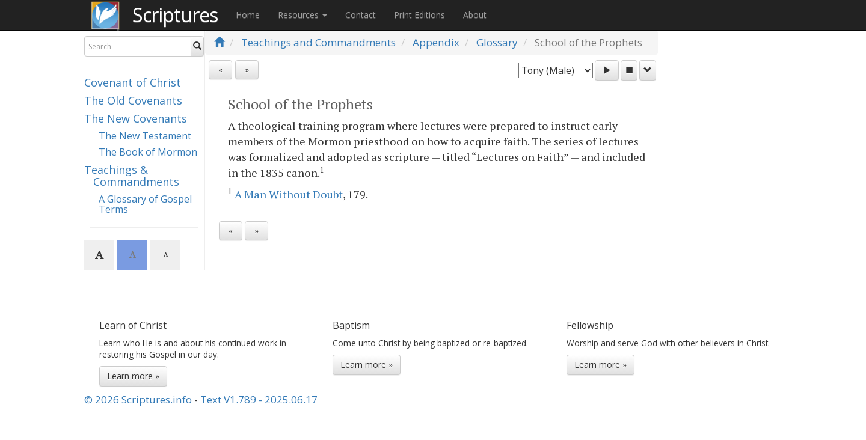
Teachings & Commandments (131, 175)
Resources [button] (302, 14)
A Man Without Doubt (289, 194)
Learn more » (133, 376)
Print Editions (419, 14)
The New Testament (145, 135)
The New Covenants (135, 118)
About (475, 14)
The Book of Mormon (148, 152)
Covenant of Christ (132, 82)
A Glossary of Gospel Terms (145, 204)
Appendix (436, 42)
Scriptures (175, 15)
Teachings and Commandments (318, 42)
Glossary (497, 42)
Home (248, 14)
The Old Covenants (133, 100)
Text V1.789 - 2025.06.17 (259, 399)
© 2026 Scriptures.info (138, 399)
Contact (360, 14)
